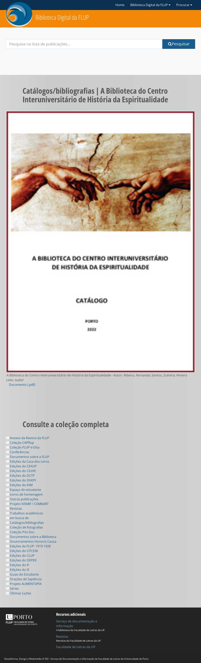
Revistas (14, 508)
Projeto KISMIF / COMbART (27, 504)
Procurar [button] (184, 5)
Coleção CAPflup (20, 442)
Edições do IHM (19, 485)
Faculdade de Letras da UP (75, 647)
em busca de (17, 518)
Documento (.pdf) (22, 384)
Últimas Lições (18, 593)
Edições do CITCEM (22, 551)
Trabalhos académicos (24, 513)
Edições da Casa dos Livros (27, 461)
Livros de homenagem (24, 494)
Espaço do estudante (23, 490)
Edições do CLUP (20, 555)
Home (119, 5)
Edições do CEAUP (21, 466)
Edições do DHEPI (21, 480)
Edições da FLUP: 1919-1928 (28, 546)
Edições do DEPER (21, 560)
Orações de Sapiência (24, 579)
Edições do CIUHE (21, 471)
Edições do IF (17, 565)
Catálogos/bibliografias (25, 522)
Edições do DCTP (20, 475)
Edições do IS (17, 570)
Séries (12, 588)
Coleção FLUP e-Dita (22, 447)
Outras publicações (22, 499)
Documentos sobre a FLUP (27, 457)
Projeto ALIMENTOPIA (24, 584)
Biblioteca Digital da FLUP (62, 17)
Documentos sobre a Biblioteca (31, 537)
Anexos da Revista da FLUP (27, 438)
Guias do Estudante (22, 574)
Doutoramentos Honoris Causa (31, 541)
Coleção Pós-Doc (20, 532)
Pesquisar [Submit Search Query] (179, 43)
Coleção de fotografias (24, 527)
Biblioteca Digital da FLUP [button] (150, 5)
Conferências (17, 452)
